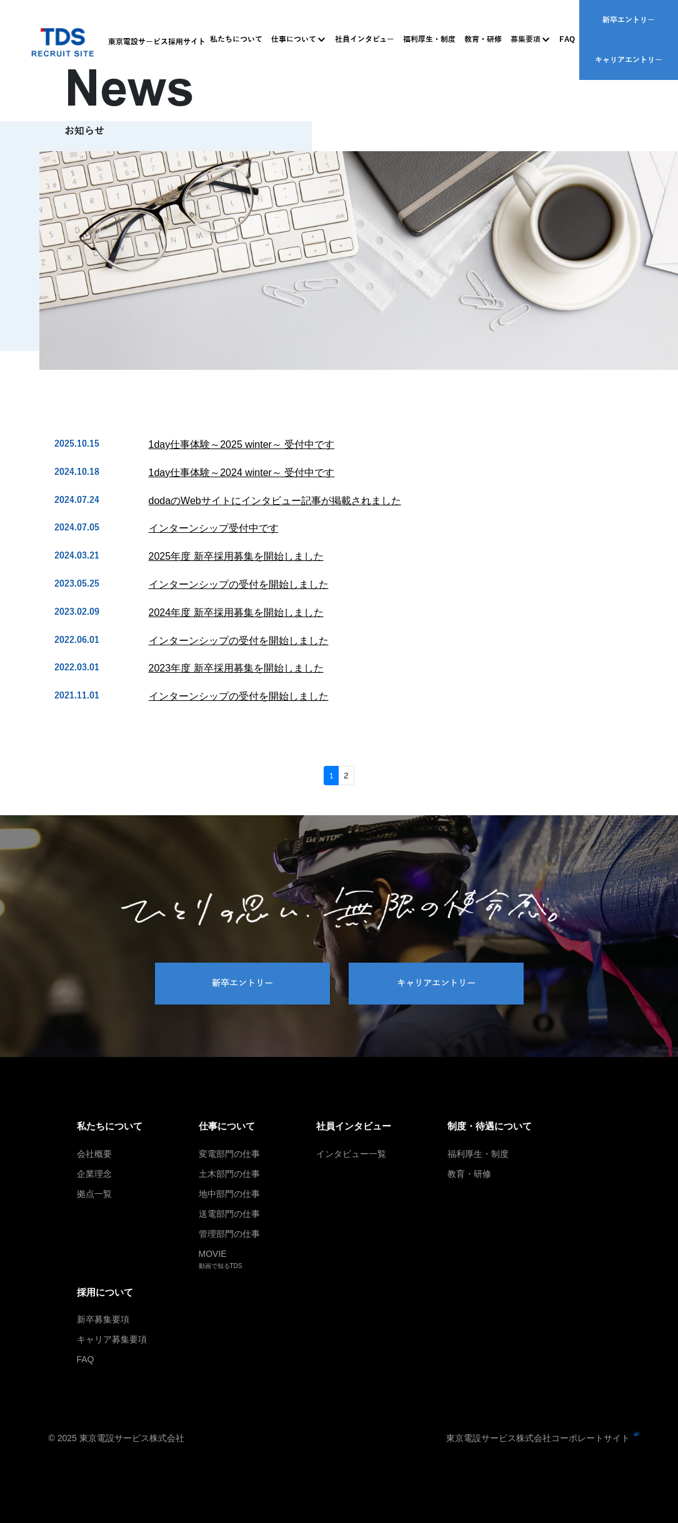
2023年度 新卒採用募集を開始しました (236, 668)
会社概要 (94, 1154)
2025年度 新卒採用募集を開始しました (236, 556)
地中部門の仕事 (229, 1194)
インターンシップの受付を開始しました (239, 584)
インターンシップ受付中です (214, 528)
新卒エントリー (628, 19)
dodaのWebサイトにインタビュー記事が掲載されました (275, 500)
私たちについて (236, 39)
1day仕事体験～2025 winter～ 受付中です (242, 444)
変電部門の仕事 (229, 1154)
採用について (105, 1292)
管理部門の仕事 (229, 1234)
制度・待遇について (489, 1126)
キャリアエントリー (628, 59)
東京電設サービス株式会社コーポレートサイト (538, 1438)
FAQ (567, 39)
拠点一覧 (94, 1194)
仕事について (293, 39)
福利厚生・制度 (429, 39)
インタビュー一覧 (351, 1154)
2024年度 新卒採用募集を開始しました (236, 612)
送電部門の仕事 (229, 1214)
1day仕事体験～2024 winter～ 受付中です (242, 472)
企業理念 (94, 1174)
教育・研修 (483, 39)
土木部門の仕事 (229, 1174)
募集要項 (526, 39)
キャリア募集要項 (112, 1339)
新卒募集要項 (103, 1319)
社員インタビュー (364, 39)
